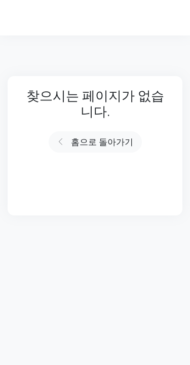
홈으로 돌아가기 (95, 142)
